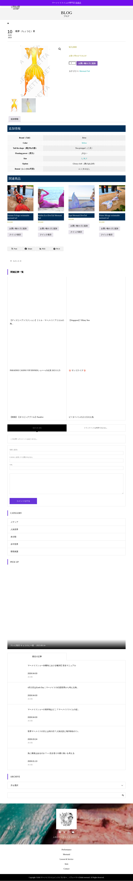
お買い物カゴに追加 (87, 63)
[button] (59, 49)
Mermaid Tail (84, 71)
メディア (14, 522)
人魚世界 (14, 529)
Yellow (84, 143)
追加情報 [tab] (14, 119)
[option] (66, 608)
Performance (66, 850)
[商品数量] (72, 63)
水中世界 (14, 544)
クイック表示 (15, 235)
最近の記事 (37, 656)
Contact (67, 869)
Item (66, 864)
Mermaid (66, 854)
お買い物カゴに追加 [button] (18, 229)
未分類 (13, 537)
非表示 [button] (78, 3)
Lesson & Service (66, 859)
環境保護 (14, 552)
